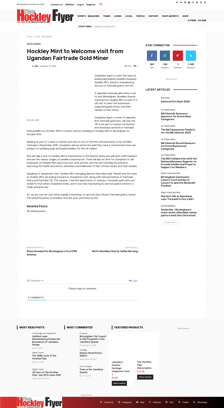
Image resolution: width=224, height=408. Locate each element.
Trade (37, 36)
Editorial (165, 98)
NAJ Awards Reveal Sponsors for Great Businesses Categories (178, 146)
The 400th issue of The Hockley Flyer (44, 356)
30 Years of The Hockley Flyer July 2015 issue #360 (46, 373)
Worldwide (47, 36)
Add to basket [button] (119, 383)
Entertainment (168, 206)
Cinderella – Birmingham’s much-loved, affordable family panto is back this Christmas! (179, 212)
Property (83, 333)
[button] (101, 4)
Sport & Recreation (170, 173)
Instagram (127, 402)
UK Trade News (168, 110)
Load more (171, 222)
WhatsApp (202, 402)
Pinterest (157, 402)
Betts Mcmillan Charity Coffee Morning (115, 251)
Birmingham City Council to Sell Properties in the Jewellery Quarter (94, 339)
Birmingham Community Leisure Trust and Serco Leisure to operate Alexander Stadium (178, 181)
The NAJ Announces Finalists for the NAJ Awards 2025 (178, 131)
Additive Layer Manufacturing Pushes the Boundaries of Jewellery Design (46, 340)
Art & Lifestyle (86, 366)
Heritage (83, 350)
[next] (205, 26)
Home (29, 36)
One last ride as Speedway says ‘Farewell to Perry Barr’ (178, 198)
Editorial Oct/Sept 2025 (104, 26)
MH (36, 66)
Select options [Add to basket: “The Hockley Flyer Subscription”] (145, 377)
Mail (142, 402)
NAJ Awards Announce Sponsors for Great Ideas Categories (176, 116)
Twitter (185, 402)
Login (133, 280)
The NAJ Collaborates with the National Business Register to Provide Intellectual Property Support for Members (179, 163)
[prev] (200, 26)
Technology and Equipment (44, 333)
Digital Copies (38, 352)
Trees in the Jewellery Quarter (91, 370)
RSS (172, 402)
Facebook (109, 402)
